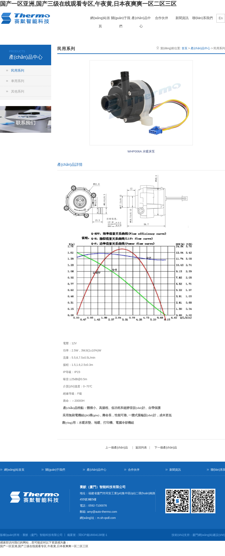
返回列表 (141, 447)
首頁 (184, 48)
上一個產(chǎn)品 (116, 447)
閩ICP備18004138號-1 (93, 535)
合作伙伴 (161, 18)
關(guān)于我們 (120, 19)
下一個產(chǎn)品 (165, 447)
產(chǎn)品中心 (141, 19)
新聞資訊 (182, 18)
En (221, 18)
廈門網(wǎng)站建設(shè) (208, 535)
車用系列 (17, 81)
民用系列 (17, 70)
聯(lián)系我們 (202, 18)
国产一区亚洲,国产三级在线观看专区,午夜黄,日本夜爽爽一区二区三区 (88, 4)
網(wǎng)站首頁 (100, 19)
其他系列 (17, 91)
